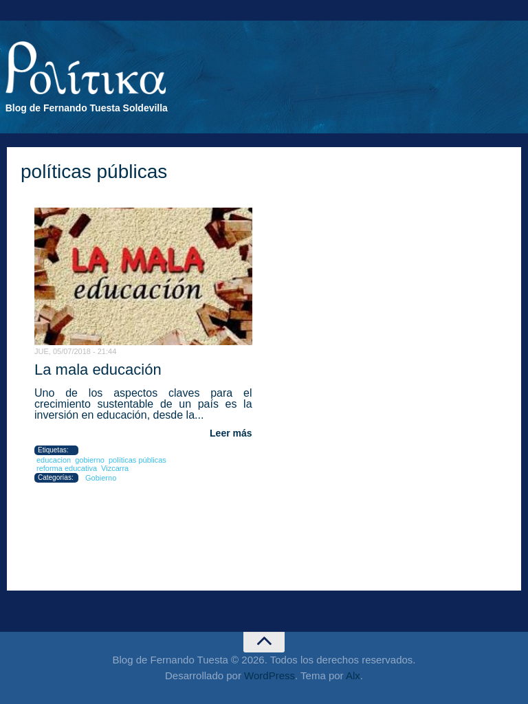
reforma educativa (66, 468)
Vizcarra (115, 468)
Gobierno (100, 477)
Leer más (231, 433)
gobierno (89, 460)
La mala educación (98, 369)
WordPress (269, 675)
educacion (53, 460)
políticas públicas (137, 460)
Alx (353, 675)
